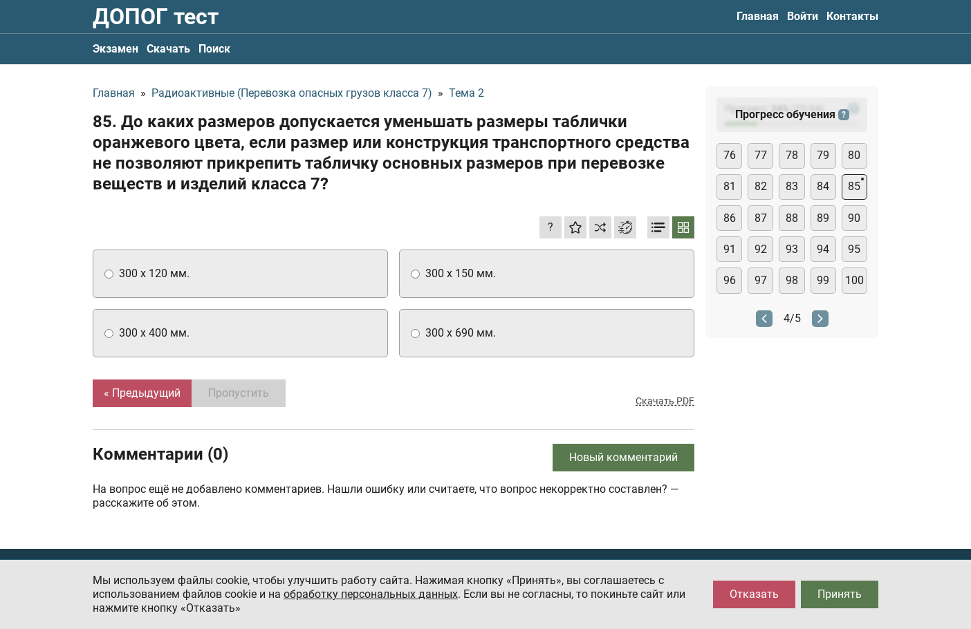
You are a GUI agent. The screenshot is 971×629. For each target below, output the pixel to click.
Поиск (214, 48)
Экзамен (115, 48)
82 (761, 186)
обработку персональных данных (371, 594)
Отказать (754, 594)
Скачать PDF (665, 400)
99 (823, 280)
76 (729, 155)
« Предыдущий (142, 393)
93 (792, 249)
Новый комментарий (623, 457)
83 (792, 186)
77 (761, 155)
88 (792, 218)
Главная (758, 16)
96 (729, 280)
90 (854, 218)
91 (729, 249)
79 (823, 155)
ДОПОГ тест (156, 16)
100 (854, 280)
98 (792, 280)
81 (729, 186)
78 (792, 155)
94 (823, 249)
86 (729, 218)
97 (761, 280)
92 (761, 249)
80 (854, 155)
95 (854, 249)
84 (823, 186)
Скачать (168, 48)
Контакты (852, 16)
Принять (839, 594)
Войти (802, 16)
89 (823, 218)
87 (761, 218)
